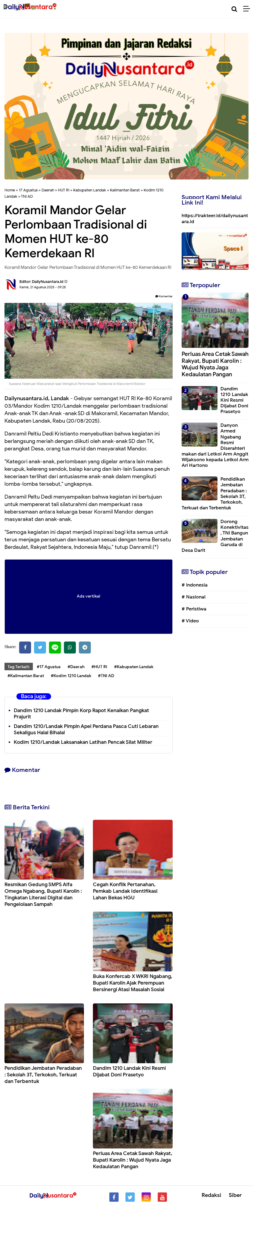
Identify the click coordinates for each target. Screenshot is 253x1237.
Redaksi (211, 1195)
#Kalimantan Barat (25, 675)
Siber (235, 1195)
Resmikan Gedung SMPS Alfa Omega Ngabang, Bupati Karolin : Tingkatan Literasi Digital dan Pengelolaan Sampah (43, 894)
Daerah (48, 190)
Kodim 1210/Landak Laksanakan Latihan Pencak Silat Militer (83, 742)
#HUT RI (99, 666)
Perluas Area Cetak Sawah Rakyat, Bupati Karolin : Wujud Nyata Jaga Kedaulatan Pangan (132, 1160)
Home (9, 190)
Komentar (164, 296)
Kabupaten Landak (89, 190)
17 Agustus (28, 190)
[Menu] (248, 9)
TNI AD (27, 196)
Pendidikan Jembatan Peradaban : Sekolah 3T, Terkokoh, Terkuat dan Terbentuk (43, 1074)
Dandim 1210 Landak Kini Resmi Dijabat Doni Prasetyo (129, 1071)
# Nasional (194, 597)
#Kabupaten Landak (133, 666)
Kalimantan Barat (125, 190)
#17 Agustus (49, 666)
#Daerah (76, 666)
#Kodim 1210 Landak (71, 675)
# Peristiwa (194, 609)
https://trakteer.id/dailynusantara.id (215, 218)
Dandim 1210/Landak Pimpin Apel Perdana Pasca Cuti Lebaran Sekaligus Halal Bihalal (86, 729)
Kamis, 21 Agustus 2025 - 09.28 (42, 287)
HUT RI (63, 190)
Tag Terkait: (18, 666)
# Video (190, 621)
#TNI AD (106, 675)
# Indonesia (195, 585)
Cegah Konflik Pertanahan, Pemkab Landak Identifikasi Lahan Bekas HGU (125, 891)
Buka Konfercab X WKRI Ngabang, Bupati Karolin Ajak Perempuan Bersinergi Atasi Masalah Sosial (132, 983)
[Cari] (234, 9)
